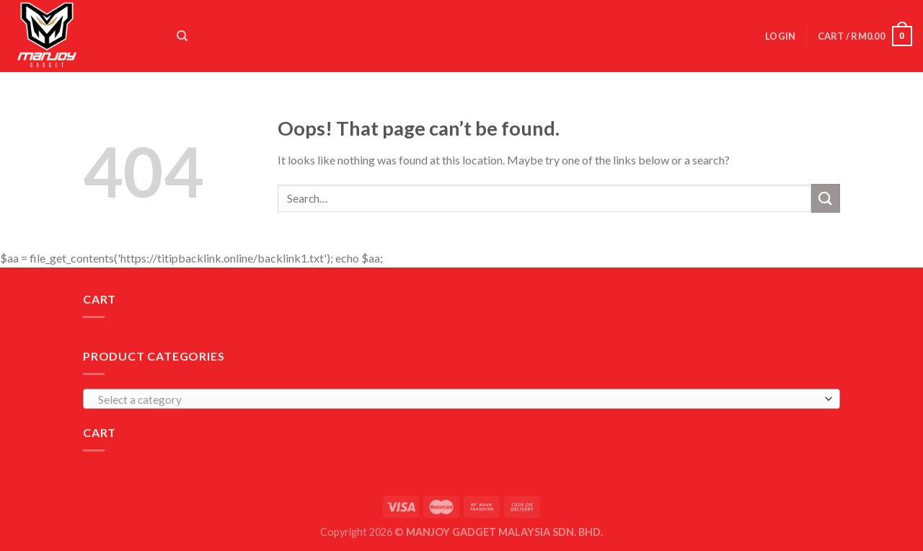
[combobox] (461, 399)
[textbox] (458, 399)
